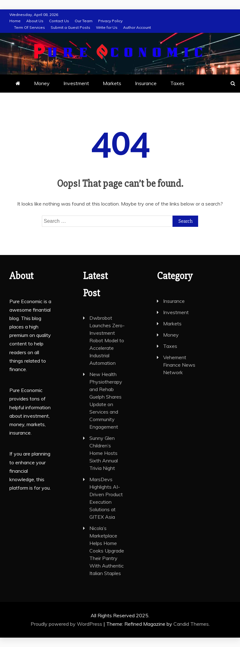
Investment (76, 83)
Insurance (146, 83)
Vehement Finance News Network (179, 364)
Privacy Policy (110, 20)
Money (42, 83)
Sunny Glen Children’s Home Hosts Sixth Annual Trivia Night (103, 453)
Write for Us (107, 27)
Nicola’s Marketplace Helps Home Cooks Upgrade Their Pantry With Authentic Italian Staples (106, 550)
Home (15, 20)
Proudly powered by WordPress (67, 624)
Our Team (83, 20)
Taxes (177, 83)
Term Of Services (29, 27)
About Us (34, 20)
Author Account (137, 27)
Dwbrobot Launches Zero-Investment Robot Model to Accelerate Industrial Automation (107, 340)
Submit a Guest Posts (70, 27)
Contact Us (59, 20)
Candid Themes (191, 624)
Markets (112, 83)
